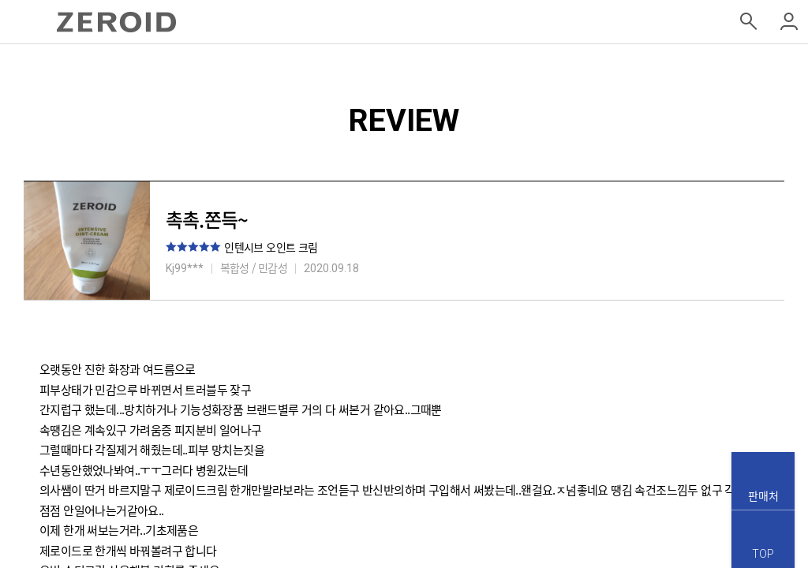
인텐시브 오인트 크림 (270, 247)
